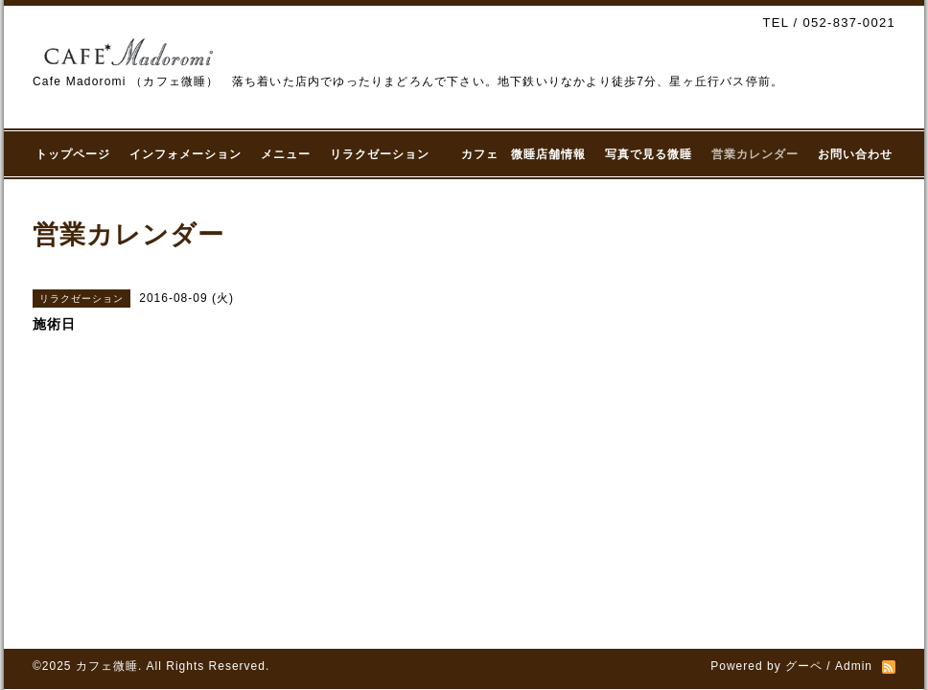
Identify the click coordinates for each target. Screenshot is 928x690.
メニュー (286, 154)
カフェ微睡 (107, 666)
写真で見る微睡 (648, 154)
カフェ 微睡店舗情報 (523, 154)
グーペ (804, 666)
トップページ (72, 154)
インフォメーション (185, 154)
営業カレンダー (755, 154)
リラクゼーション (386, 154)
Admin (853, 666)
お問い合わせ (855, 154)
